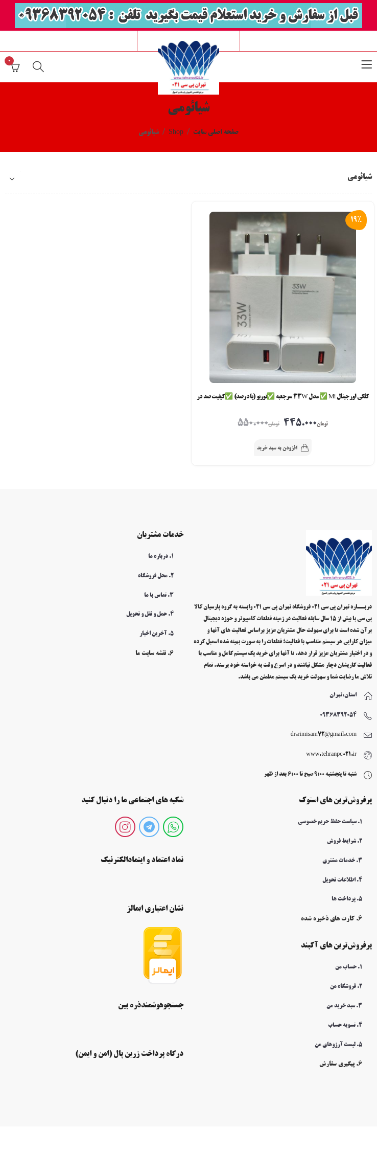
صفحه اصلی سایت (216, 132)
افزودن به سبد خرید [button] (277, 448)
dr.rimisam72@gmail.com (324, 735)
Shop (176, 132)
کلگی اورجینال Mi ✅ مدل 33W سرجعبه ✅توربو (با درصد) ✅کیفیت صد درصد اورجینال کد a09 (260, 397)
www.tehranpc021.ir (331, 755)
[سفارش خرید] (12, 179)
